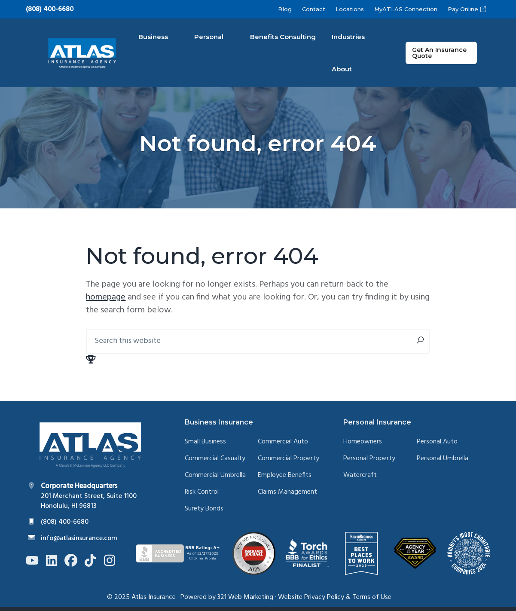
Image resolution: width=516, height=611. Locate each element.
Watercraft (360, 479)
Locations (350, 9)
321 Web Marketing (245, 601)
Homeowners (362, 446)
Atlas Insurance (153, 601)
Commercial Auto (283, 446)
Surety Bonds (204, 513)
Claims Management (287, 496)
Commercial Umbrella (215, 479)
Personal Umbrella (442, 463)
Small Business (205, 446)
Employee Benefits (284, 479)
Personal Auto (437, 446)
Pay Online (467, 9)
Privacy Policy (324, 601)
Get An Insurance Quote (445, 55)
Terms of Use (371, 601)
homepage (105, 302)
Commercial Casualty (215, 463)
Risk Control (202, 496)
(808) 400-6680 (49, 9)
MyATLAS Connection (405, 9)
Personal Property (369, 463)
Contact (313, 9)
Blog (285, 9)
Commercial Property (288, 463)
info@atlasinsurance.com (79, 542)
